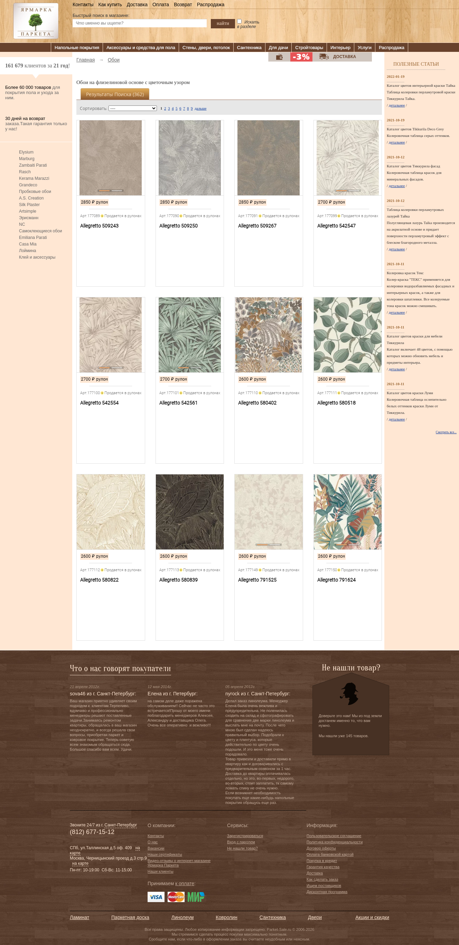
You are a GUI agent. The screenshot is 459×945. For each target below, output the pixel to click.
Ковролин (226, 917)
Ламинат (79, 917)
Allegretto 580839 (178, 580)
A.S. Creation (31, 198)
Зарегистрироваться (245, 836)
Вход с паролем (241, 842)
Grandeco (28, 185)
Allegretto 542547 (336, 226)
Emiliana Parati (33, 237)
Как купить (110, 4)
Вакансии (156, 848)
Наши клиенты (161, 871)
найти (223, 23)
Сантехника (249, 47)
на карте (80, 863)
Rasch (25, 171)
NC (22, 224)
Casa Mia (28, 244)
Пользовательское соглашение (334, 836)
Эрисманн (28, 217)
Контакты (83, 4)
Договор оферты (321, 848)
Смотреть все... (446, 432)
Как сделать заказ (322, 879)
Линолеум (182, 917)
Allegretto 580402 (257, 403)
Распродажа (211, 4)
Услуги (365, 47)
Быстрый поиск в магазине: (101, 15)
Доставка (137, 4)
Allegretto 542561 (178, 403)
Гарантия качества (323, 867)
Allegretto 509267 (257, 226)
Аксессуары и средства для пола (140, 47)
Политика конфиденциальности (335, 842)
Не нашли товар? (242, 848)
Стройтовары (309, 47)
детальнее (397, 105)
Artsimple (27, 211)
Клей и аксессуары (37, 257)
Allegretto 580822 (99, 580)
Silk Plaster (29, 204)
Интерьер (340, 47)
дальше (200, 108)
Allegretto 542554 (99, 403)
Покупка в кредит (322, 861)
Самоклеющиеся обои (40, 231)
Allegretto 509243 (99, 226)
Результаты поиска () (115, 94)
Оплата (160, 4)
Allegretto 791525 (257, 580)
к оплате (184, 883)
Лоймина (27, 250)
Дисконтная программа (327, 892)
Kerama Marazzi (34, 178)
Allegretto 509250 (178, 226)
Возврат (183, 4)
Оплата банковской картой (330, 854)
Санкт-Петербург (120, 825)
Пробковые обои (35, 191)
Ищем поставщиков (324, 885)
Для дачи (278, 47)
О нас (153, 842)
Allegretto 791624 (336, 580)
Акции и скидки (372, 917)
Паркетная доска (130, 917)
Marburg (27, 158)
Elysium (26, 152)
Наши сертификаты (165, 854)
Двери (315, 917)
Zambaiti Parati (33, 165)
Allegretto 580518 (336, 403)
